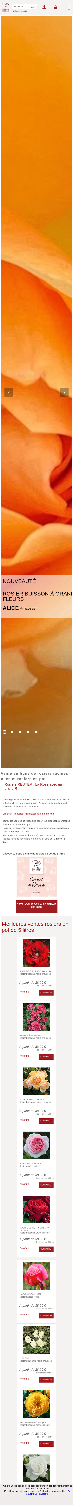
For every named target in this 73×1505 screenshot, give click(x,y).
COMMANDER (46, 993)
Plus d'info (24, 992)
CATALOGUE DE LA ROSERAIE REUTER (37, 906)
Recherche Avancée (19, 11)
